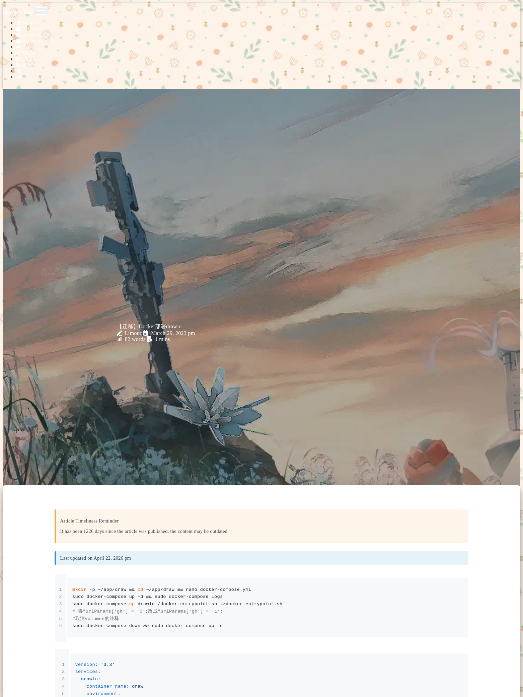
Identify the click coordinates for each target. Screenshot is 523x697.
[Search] (268, 65)
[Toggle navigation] (41, 10)
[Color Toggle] (268, 70)
